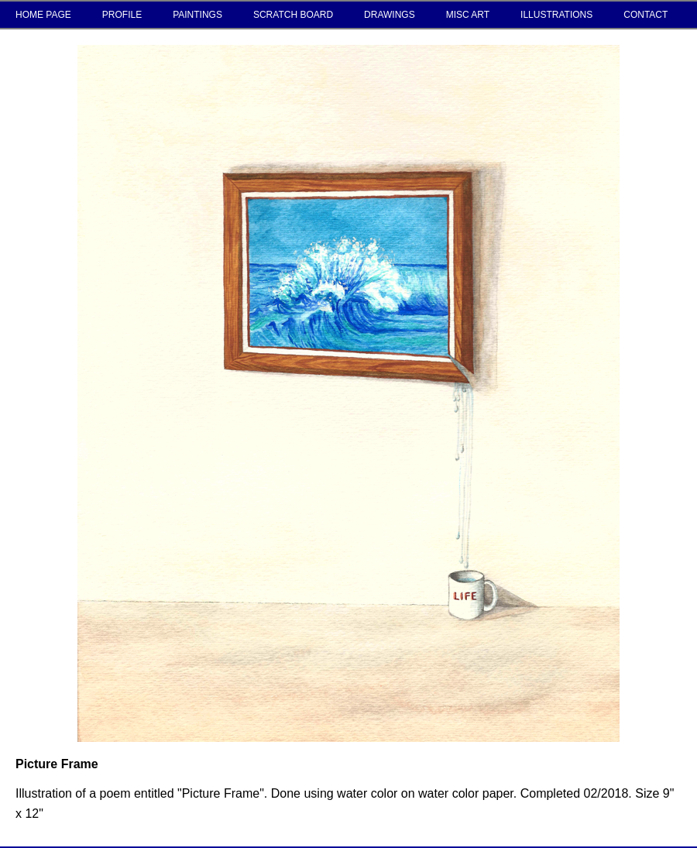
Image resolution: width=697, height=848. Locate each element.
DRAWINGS (389, 14)
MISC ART (467, 14)
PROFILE (122, 14)
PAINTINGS (197, 14)
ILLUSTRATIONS (556, 14)
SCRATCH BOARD (293, 14)
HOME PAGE (43, 14)
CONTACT (645, 14)
